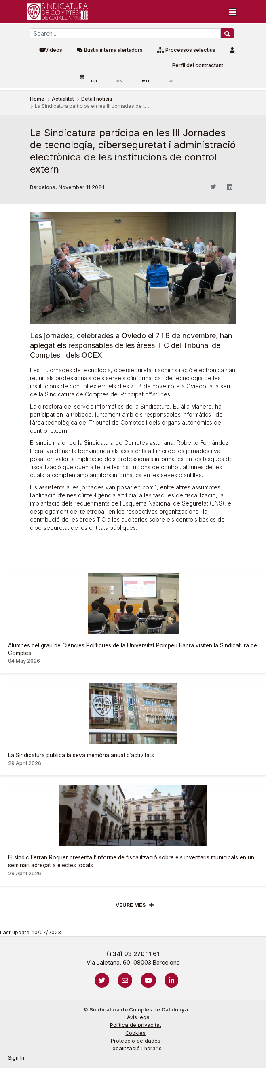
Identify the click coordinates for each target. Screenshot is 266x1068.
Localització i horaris (136, 1048)
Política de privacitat (135, 1025)
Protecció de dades (135, 1041)
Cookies (135, 1033)
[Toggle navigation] (233, 11)
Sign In (16, 1058)
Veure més (131, 905)
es (119, 81)
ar (171, 81)
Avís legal (139, 1017)
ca (94, 81)
